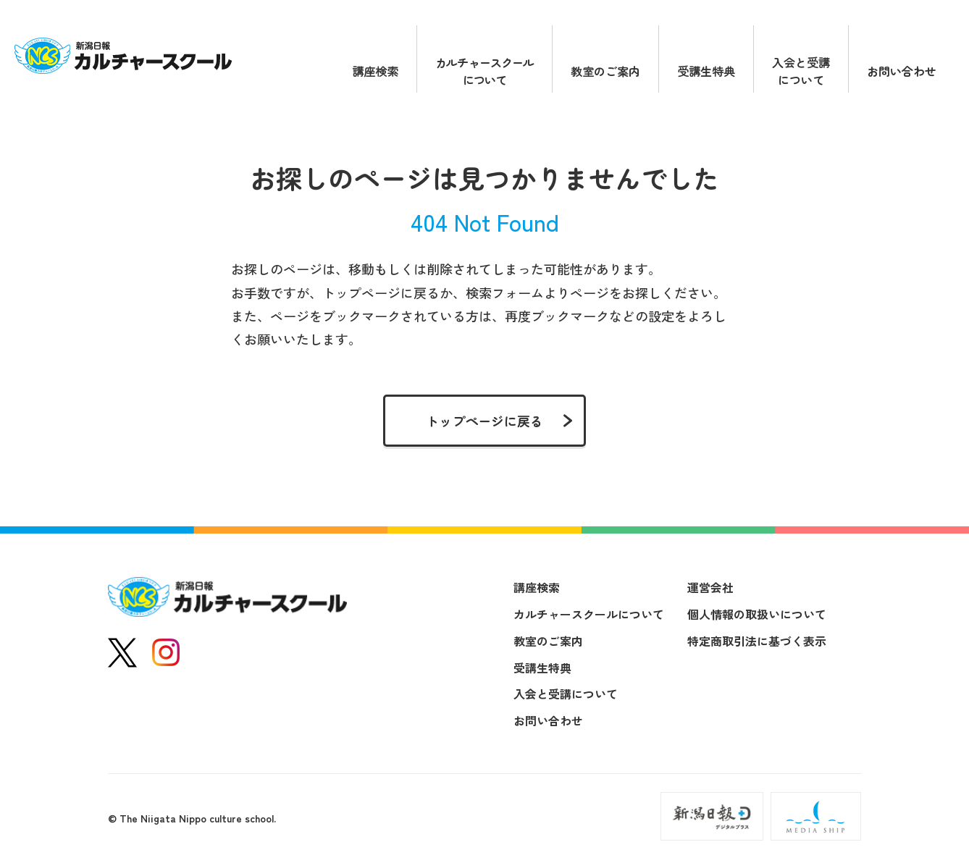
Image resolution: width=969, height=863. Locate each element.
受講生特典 (706, 71)
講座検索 (375, 71)
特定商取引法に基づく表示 (756, 640)
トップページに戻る (484, 420)
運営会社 (710, 587)
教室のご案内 (605, 71)
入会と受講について (801, 71)
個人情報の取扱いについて (756, 614)
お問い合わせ (901, 71)
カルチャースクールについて (484, 71)
